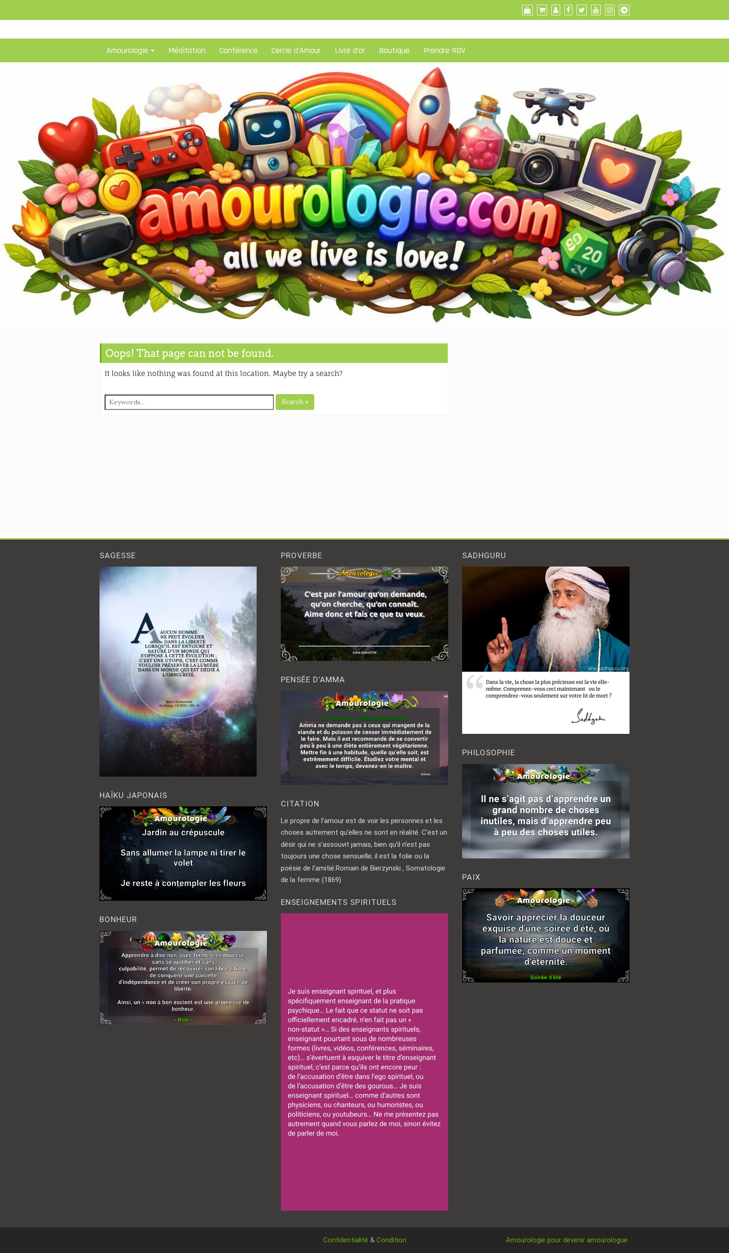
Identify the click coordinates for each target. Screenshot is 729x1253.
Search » (295, 401)
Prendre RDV (444, 50)
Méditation (186, 50)
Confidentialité (345, 1240)
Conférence (238, 50)
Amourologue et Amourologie (145, 10)
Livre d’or (350, 50)
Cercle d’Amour (296, 50)
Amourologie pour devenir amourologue (568, 1240)
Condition (391, 1240)
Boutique (394, 50)
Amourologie (127, 50)
